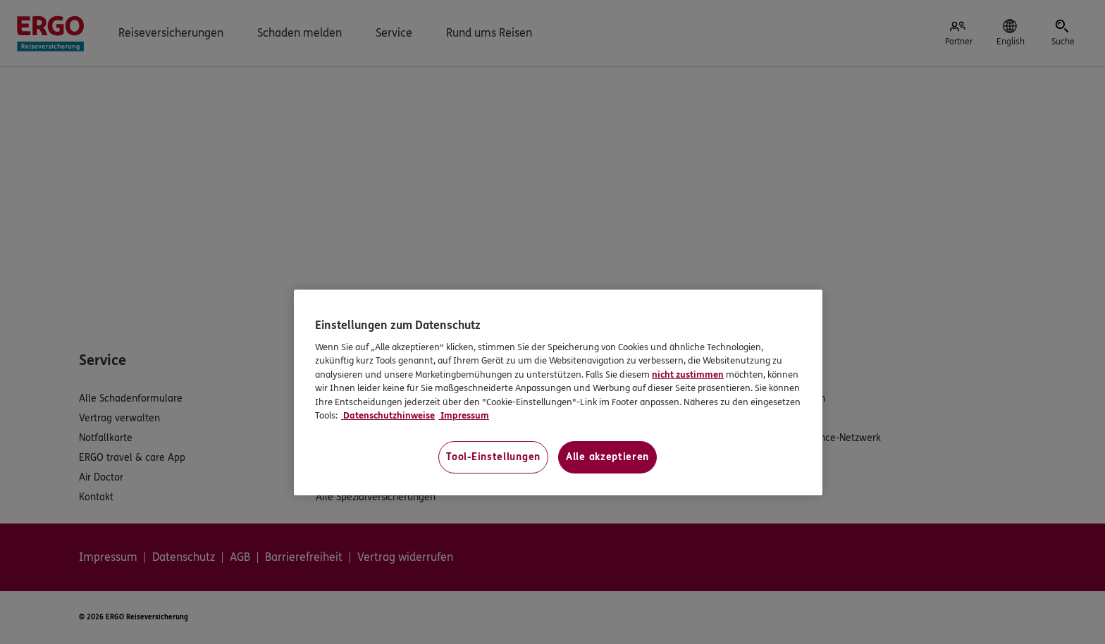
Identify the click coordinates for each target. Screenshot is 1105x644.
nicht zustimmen (688, 374)
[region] (558, 392)
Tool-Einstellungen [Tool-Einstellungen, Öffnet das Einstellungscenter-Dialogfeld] (493, 457)
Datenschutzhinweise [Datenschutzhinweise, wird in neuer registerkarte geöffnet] (388, 415)
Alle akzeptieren (607, 457)
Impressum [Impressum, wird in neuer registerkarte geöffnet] (463, 415)
